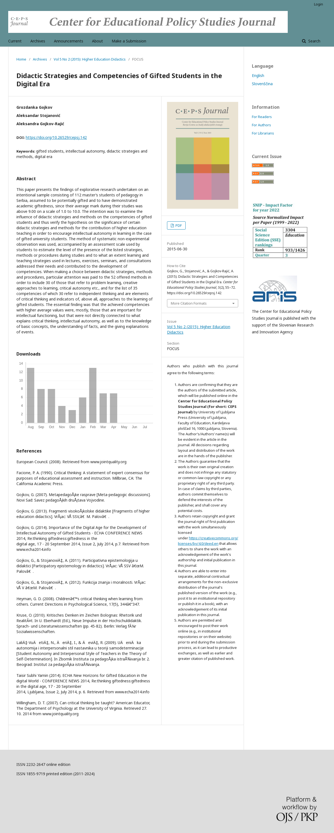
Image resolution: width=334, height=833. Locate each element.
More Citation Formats (189, 303)
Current (15, 41)
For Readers (262, 116)
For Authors (261, 124)
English (258, 75)
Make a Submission (129, 41)
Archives (37, 41)
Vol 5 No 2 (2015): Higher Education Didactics (90, 59)
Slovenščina (262, 83)
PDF (178, 225)
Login (318, 4)
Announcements (68, 41)
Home (21, 59)
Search (313, 41)
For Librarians (263, 133)
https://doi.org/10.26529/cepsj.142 (56, 137)
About (97, 41)
